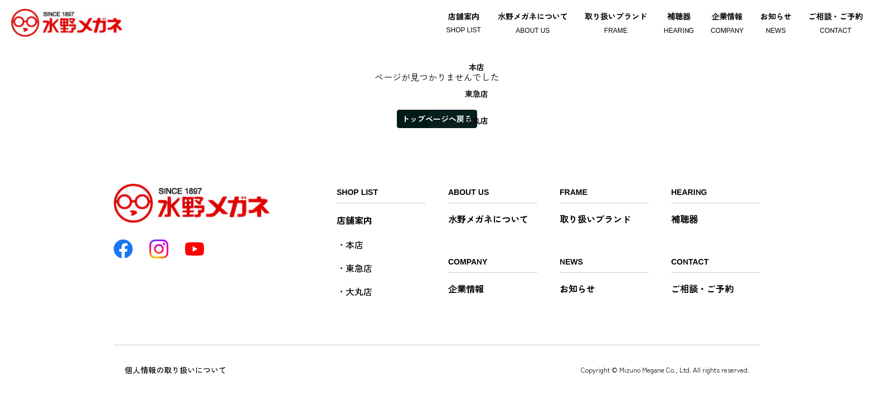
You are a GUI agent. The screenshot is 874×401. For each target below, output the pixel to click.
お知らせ (577, 288)
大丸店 (359, 291)
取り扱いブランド (595, 219)
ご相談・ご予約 (702, 288)
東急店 (359, 268)
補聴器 (684, 219)
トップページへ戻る (437, 118)
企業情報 (466, 288)
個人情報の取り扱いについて (175, 369)
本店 (354, 244)
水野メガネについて (488, 219)
